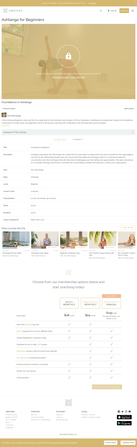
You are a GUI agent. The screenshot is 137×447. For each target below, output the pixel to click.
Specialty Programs (40, 420)
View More (127, 227)
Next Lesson (129, 109)
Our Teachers (37, 417)
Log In (112, 10)
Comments (78, 139)
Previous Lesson (9, 109)
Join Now (92, 3)
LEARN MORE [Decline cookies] (110, 442)
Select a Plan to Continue (107, 387)
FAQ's (8, 422)
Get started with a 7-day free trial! (68, 77)
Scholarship (62, 420)
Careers (9, 427)
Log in (59, 417)
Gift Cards (11, 420)
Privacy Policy (88, 415)
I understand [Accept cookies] (128, 442)
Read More (6, 126)
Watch (34, 415)
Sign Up (124, 11)
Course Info (60, 139)
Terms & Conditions (91, 417)
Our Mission (11, 415)
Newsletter (11, 417)
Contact (10, 425)
